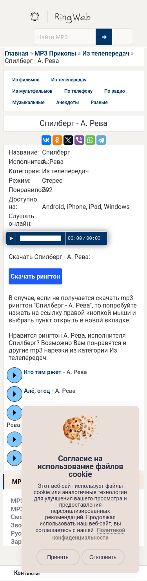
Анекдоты (67, 102)
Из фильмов (26, 80)
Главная (16, 53)
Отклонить (102, 557)
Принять (58, 557)
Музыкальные (29, 102)
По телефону (78, 91)
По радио (114, 91)
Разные (99, 102)
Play (14, 375)
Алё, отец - (50, 390)
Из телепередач (105, 53)
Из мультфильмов (33, 91)
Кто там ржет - (55, 372)
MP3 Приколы (55, 53)
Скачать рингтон (35, 276)
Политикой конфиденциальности (88, 534)
